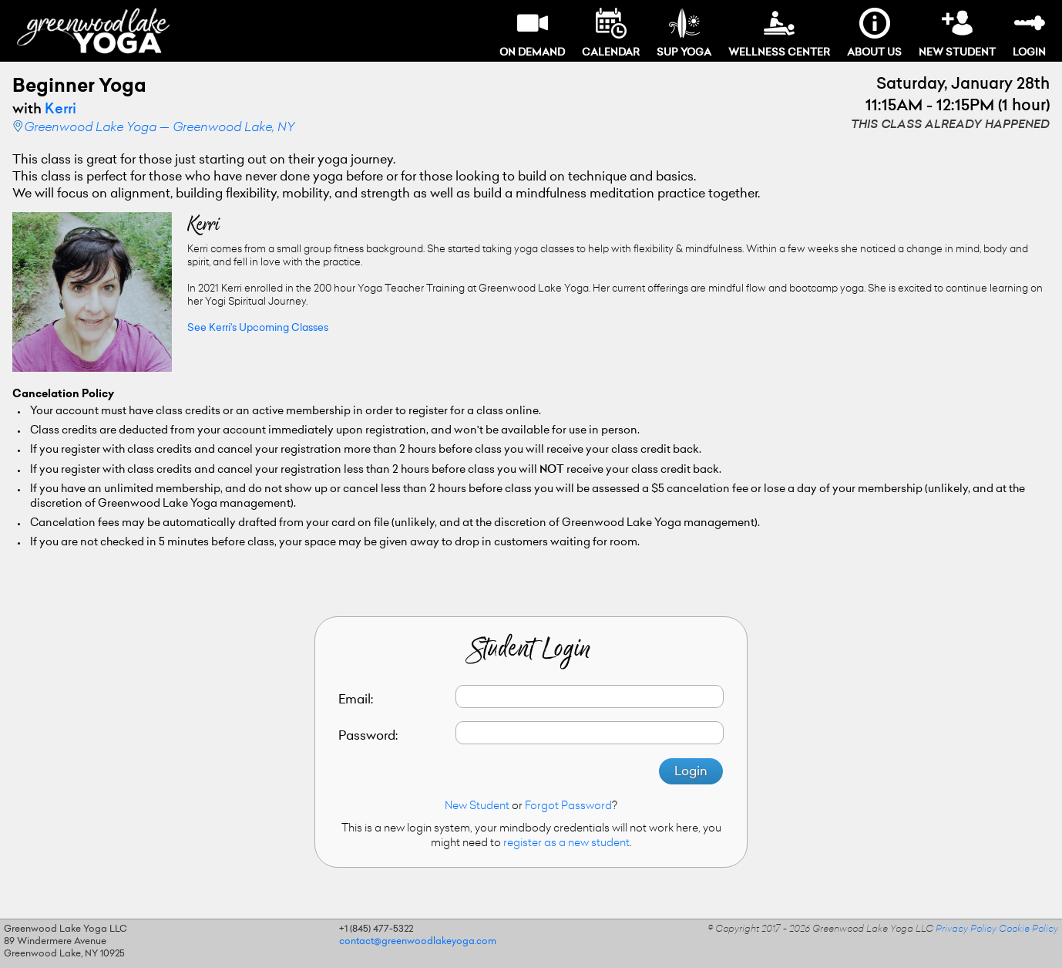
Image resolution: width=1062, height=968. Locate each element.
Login (1029, 33)
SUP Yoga (684, 33)
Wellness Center (779, 33)
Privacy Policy (966, 929)
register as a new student (566, 843)
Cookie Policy (1028, 929)
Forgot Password (568, 806)
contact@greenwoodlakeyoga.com (417, 941)
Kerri (60, 110)
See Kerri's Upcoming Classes (257, 328)
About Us (874, 33)
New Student (957, 33)
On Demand (532, 33)
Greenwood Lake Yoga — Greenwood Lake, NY (159, 128)
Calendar (611, 33)
